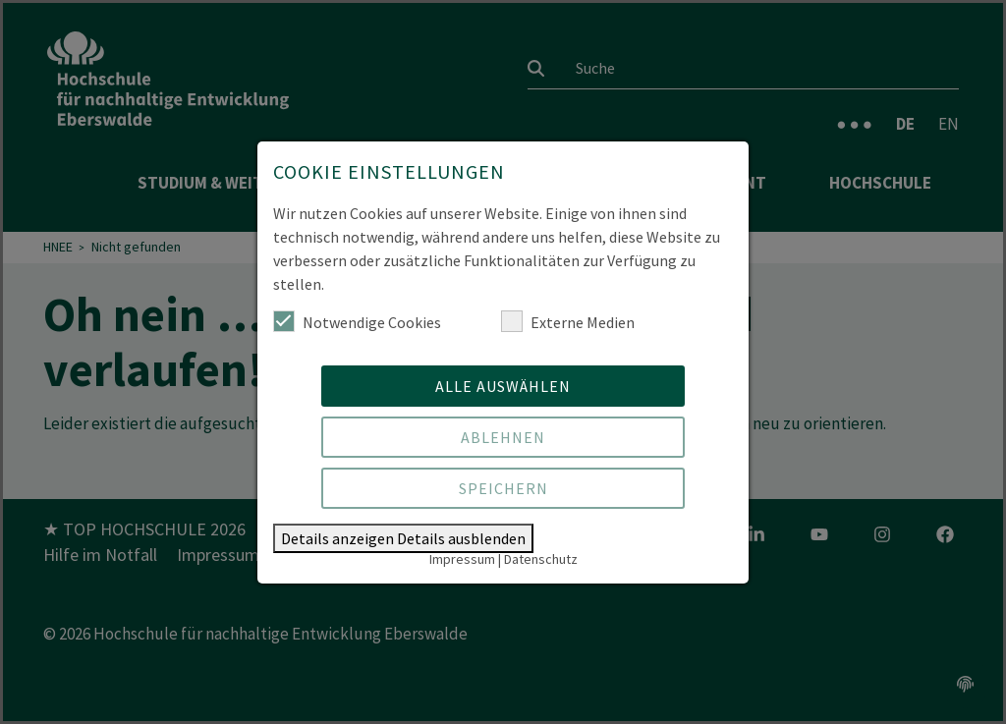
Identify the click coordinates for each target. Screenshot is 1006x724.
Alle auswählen (503, 386)
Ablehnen (503, 437)
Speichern (503, 488)
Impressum (462, 559)
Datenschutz (541, 559)
